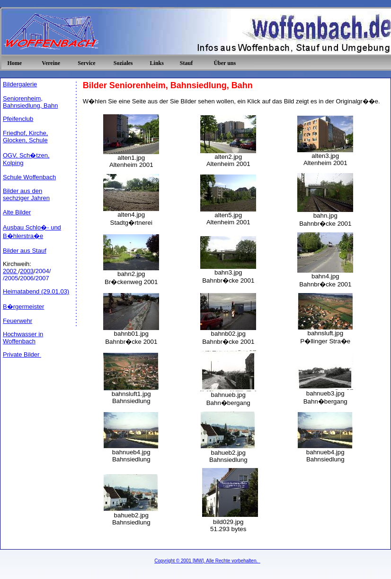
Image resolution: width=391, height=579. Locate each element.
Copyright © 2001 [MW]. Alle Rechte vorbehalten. (207, 560)
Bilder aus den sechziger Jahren (26, 194)
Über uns (224, 63)
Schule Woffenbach (29, 177)
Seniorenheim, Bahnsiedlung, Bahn (30, 102)
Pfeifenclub (18, 118)
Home (14, 63)
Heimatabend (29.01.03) (36, 291)
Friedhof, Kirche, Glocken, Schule (25, 136)
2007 (42, 278)
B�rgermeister (23, 306)
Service (86, 63)
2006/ (28, 278)
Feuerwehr (17, 320)
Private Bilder (22, 354)
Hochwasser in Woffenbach (23, 338)
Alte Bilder (17, 212)
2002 (10, 271)
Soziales (123, 63)
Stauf (186, 63)
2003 (27, 271)
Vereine (51, 63)
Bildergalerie (20, 84)
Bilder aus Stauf (24, 250)
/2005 (10, 278)
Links (157, 63)
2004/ (43, 271)
